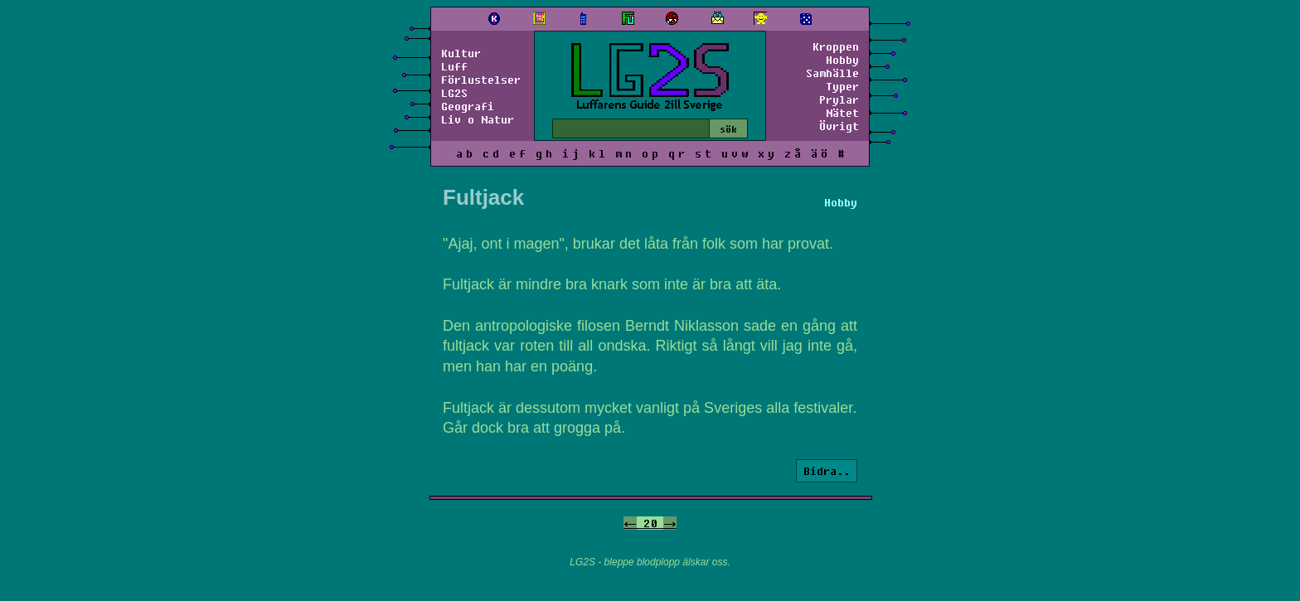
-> (670, 523)
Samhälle (832, 73)
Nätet (842, 112)
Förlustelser (481, 79)
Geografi (467, 106)
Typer (842, 86)
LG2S (454, 92)
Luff (454, 66)
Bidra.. (826, 470)
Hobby (842, 59)
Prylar (839, 99)
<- (630, 523)
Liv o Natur (477, 119)
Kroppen (835, 46)
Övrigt (839, 126)
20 (650, 523)
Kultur (461, 53)
